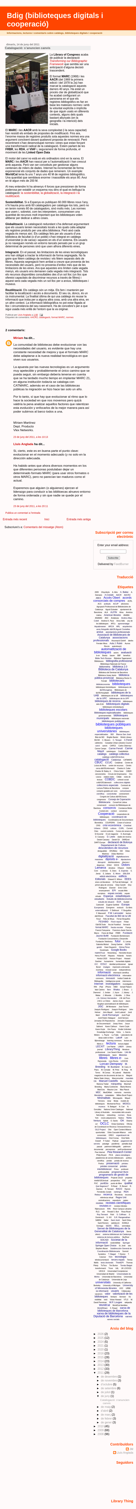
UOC (121, 1288)
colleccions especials (107, 785)
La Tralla (115, 1035)
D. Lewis (111, 837)
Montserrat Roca (113, 1104)
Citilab (119, 777)
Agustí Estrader (112, 609)
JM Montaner (111, 1007)
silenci (97, 1234)
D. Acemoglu (126, 834)
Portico (101, 1164)
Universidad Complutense (117, 1271)
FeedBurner (121, 564)
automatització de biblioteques (110, 650)
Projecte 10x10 (117, 1178)
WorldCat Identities (120, 1305)
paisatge (105, 1144)
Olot (109, 1130)
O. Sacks (114, 1121)
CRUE (105, 828)
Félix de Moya (108, 919)
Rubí (112, 1215)
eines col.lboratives (102, 882)
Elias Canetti (121, 885)
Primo (116, 1169)
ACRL (130, 601)
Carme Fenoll (116, 748)
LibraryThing (112, 1049)
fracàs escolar (117, 927)
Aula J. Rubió (116, 643)
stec (129, 1246)
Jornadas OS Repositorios (104, 1021)
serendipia (126, 1226)
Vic (130, 1297)
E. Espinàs (123, 871)
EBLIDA (126, 873)
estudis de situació (106, 902)
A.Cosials (109, 595)
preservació (112, 1163)
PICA (111, 1155)
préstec (125, 1163)
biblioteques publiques (113, 721)
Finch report (116, 922)
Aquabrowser (100, 626)
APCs (113, 624)
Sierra (128, 1231)
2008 (101, 1434)
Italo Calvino (100, 990)
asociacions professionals (118, 632)
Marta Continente (111, 1087)
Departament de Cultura (113, 845)
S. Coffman (121, 1214)
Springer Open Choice (105, 1245)
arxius (100, 631)
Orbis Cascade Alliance (116, 1132)
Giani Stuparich (110, 947)
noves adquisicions (108, 1118)
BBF (119, 655)
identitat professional (117, 964)
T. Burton (121, 1254)
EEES (128, 879)
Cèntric (129, 766)
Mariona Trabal (103, 1084)
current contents (107, 831)
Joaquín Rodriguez (101, 1009)
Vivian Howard (115, 1300)
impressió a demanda (121, 967)
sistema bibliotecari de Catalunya (117, 1234)
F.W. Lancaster (115, 913)
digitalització (106, 856)
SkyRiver (125, 1237)
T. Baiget (112, 1254)
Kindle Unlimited (124, 1029)
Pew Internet (100, 1152)
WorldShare (102, 1308)
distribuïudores (114, 862)
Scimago (99, 1226)
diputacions (126, 859)
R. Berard (123, 1186)
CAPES (113, 746)
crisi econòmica (112, 825)
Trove (110, 1268)
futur (118, 941)
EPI (114, 890)
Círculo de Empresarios (117, 774)
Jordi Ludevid (120, 1012)
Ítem (109, 990)
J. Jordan (106, 992)
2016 (101, 1353)
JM (131, 1449)
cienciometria (100, 774)
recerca (107, 1194)
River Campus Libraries (122, 1209)
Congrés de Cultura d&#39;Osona (113, 797)
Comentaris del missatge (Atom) (43, 527)
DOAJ (109, 865)
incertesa (99, 970)
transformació (100, 1268)
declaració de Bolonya (120, 842)
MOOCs (126, 1103)
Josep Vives (118, 1024)
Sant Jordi (115, 1220)
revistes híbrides (120, 1206)
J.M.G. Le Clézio (103, 1001)
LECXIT (100, 1046)
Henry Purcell (100, 956)
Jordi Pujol (126, 1015)
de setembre (109, 1388)
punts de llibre (116, 1183)
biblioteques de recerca (108, 701)
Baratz (104, 655)
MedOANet (107, 1092)
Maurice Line (112, 1090)
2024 (101, 1341)
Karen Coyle (124, 1026)
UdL (117, 1268)
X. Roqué (113, 1308)
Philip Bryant (101, 1155)
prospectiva (115, 1181)
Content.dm (104, 811)
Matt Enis (101, 1090)
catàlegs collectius (119, 754)
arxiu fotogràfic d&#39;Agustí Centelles (113, 629)
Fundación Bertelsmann (120, 936)
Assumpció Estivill (118, 641)
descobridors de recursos (113, 847)
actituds (107, 604)
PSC (124, 1181)
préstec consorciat (109, 1166)
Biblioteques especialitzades (107, 713)
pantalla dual (127, 1144)
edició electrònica (108, 876)
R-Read (114, 1186)
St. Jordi (122, 1246)
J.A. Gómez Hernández (107, 998)
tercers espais (118, 1260)
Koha (119, 1032)
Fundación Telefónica (104, 942)
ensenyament (104, 891)
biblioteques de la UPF (119, 698)
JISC (100, 1006)
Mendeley (98, 1095)
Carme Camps (100, 749)
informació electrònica (108, 975)
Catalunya (116, 760)
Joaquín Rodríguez (119, 1009)
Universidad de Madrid (105, 1274)
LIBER (121, 1047)
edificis (123, 876)
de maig (106, 1406)
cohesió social (123, 780)
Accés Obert (111, 597)
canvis (104, 746)
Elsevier (112, 888)
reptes (125, 1200)
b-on (98, 655)
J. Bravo (125, 990)
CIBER (129, 771)
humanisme (108, 961)
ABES (98, 598)
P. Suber (106, 1141)
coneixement (124, 794)
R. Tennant (109, 1189)
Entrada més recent (15, 519)
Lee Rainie (111, 1047)
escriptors (101, 893)
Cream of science (124, 823)
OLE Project (100, 1129)
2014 (101, 1361)
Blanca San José (123, 734)
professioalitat (103, 1172)
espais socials (115, 893)
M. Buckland (113, 1067)
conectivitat (112, 794)
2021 (101, 1345)
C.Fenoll (128, 740)
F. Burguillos (126, 910)
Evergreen (110, 908)
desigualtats (102, 851)
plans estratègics (122, 1155)
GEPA (127, 944)
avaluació (126, 652)
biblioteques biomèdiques (106, 687)
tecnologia (120, 1256)
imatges (106, 967)
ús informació (102, 1291)
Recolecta (119, 1195)
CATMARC (127, 760)
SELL (116, 1226)
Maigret (129, 1075)
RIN (108, 1209)
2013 (101, 1364)
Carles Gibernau (124, 746)
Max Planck (124, 1090)
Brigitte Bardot (112, 737)
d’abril (105, 1410)
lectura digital (123, 1044)
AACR (119, 595)
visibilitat (98, 1300)
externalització (101, 910)
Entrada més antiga (79, 519)
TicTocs (104, 1265)
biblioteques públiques (113, 724)
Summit (125, 1251)
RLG (98, 1212)
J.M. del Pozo (124, 998)
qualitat (128, 1183)
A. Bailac (124, 592)
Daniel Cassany (103, 840)
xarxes (128, 1316)
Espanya (108, 896)
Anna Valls (121, 621)
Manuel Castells (108, 1080)
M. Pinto (116, 1070)
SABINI (98, 1220)
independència (125, 970)
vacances (98, 1294)
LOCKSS (124, 1061)
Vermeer (122, 1297)
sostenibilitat (115, 1243)
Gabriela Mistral (102, 944)
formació (126, 925)
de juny (105, 1396)
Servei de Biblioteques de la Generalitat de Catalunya (112, 1230)
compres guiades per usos (107, 791)
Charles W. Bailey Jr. (103, 771)
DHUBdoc (113, 851)
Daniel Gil (116, 840)
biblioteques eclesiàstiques (113, 707)
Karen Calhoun (111, 1026)
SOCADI (104, 1240)
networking (111, 1115)
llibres (103, 1058)
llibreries (123, 1055)
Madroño (126, 1073)
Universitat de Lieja (119, 1280)
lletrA (114, 1055)
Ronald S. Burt (113, 1212)
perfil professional (125, 1149)
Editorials (100, 879)
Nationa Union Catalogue (114, 1109)
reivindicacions (104, 1200)
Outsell (98, 1141)
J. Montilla (118, 995)
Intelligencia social (113, 981)
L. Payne (105, 1035)
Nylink (105, 1121)
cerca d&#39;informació (105, 768)
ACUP (116, 604)
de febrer (107, 1418)
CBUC (99, 762)
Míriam (18, 338)
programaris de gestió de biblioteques (111, 1176)
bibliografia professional (119, 661)
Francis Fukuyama (102, 930)
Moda (116, 1101)
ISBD (116, 987)
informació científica (121, 973)
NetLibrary (100, 1115)
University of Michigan (111, 1285)
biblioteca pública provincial (112, 676)
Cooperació (106, 814)
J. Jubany (125, 992)
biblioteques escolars (113, 709)
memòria (127, 1092)
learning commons (114, 1041)
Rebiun (98, 1195)
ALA (106, 612)
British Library (126, 737)
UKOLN (102, 1271)
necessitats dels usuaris (121, 1112)
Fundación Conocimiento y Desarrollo (113, 939)
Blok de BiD (99, 737)
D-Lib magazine (112, 834)
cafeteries (99, 743)
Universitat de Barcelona (111, 1277)
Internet (98, 983)
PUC (96, 1183)
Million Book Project (124, 1095)
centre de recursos (116, 766)
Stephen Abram (102, 1248)
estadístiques (123, 896)
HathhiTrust (100, 953)
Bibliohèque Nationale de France (113, 664)
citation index (109, 777)
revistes (99, 1203)
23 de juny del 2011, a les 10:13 (30, 437)
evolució (120, 908)
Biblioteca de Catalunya (113, 669)
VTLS (126, 1300)
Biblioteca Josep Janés (107, 675)
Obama (129, 1121)
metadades (109, 1095)
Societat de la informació (111, 1241)
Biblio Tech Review (103, 658)
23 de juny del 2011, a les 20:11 (30, 506)
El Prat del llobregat (120, 882)
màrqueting (116, 1084)
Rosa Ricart (126, 1212)
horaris (129, 956)
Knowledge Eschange (105, 1032)
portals (109, 1161)
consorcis (109, 808)
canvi (97, 746)
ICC (96, 964)
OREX (111, 1135)
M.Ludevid (117, 1073)
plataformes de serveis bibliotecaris (109, 1158)
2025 (101, 1337)
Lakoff (119, 1037)
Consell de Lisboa (120, 802)
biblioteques (121, 684)
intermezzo (127, 981)
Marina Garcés (126, 1081)
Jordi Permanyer (110, 1015)
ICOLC (103, 964)
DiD (121, 851)
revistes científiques (118, 1202)
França (128, 927)
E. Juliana (107, 874)
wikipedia (128, 1302)
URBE (128, 1288)
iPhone (108, 987)
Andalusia (115, 618)
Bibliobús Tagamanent (122, 658)
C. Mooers (106, 740)
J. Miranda (107, 995)
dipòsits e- (112, 859)
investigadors (113, 983)
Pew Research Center (119, 1152)
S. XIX (109, 1217)
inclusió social (111, 970)
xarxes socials (113, 1319)
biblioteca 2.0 (120, 666)
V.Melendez (126, 1291)
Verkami (113, 1297)
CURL (121, 828)
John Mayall (107, 1012)
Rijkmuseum (100, 1209)
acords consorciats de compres (112, 599)
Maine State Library (102, 1078)
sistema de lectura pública (108, 1237)
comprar (125, 788)
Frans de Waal (107, 933)
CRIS (98, 826)
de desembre (109, 1376)
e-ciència (103, 871)
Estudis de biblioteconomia (119, 899)
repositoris (116, 1200)
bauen (112, 655)
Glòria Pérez (124, 947)
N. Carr (122, 1107)
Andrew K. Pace (107, 621)
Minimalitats (103, 1097)
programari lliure (120, 1172)
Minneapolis (117, 1098)
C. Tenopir (117, 740)
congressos (101, 799)
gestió (99, 947)
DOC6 (116, 865)
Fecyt (98, 919)
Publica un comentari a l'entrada (22, 513)
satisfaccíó (115, 1223)
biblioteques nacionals (120, 718)
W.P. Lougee (115, 1302)
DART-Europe (99, 842)
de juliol (106, 1392)
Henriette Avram (125, 953)
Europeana (99, 907)
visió (105, 1300)
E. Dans (113, 871)
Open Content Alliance (123, 1130)
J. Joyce (116, 992)
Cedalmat (119, 763)
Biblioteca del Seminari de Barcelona (113, 672)
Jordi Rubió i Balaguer (106, 1018)
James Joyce (118, 1001)
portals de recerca (121, 1161)
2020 (101, 1349)
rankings (117, 1192)
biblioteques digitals (117, 703)
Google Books (119, 949)
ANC (106, 618)
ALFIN (113, 612)
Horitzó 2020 (102, 959)
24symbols (105, 592)
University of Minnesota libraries (114, 1286)
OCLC (104, 1123)
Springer (126, 1243)
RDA (126, 1191)
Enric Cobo (122, 888)
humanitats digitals (123, 961)
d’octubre (107, 1384)
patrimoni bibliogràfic (112, 1147)
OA (122, 1120)
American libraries (112, 615)
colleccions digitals (122, 782)
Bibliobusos (98, 661)
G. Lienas (127, 942)
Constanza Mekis (125, 808)
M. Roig (125, 1070)
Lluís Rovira (113, 1061)
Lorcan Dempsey (111, 1063)
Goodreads (104, 950)
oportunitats (100, 1132)
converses (123, 811)
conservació (101, 805)
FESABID (104, 921)
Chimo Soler (119, 771)
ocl (96, 1124)
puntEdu (104, 1183)
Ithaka (116, 989)
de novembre (109, 1380)
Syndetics (102, 1254)
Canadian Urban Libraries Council (118, 743)
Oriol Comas (114, 1138)
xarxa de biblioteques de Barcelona (114, 1309)
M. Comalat (105, 1070)
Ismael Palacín (126, 987)
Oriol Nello (125, 1138)
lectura (111, 1043)
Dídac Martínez (118, 854)
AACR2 (34, 317)
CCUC (108, 762)
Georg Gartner (116, 944)
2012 (101, 1368)
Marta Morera (125, 1087)
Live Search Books (114, 1052)
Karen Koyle (100, 1029)
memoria (117, 1092)
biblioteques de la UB (109, 696)
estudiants (99, 899)
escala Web (123, 891)
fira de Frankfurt (114, 925)
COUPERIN (110, 823)
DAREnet (125, 840)
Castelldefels (123, 751)
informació (104, 972)
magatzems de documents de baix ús (109, 1075)
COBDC (110, 779)
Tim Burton (113, 1265)
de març (106, 1414)
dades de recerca (124, 837)
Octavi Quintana (117, 1124)
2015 (101, 1357)
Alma (121, 612)
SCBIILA (125, 1223)
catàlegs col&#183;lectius (113, 757)
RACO (119, 1189)
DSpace (121, 868)
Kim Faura (112, 1029)
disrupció (102, 862)
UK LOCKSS (126, 1268)
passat (99, 1147)
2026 (101, 1333)
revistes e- (105, 1205)
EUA (119, 902)
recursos (128, 1195)
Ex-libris (129, 908)
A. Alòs (115, 592)
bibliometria (104, 667)
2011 (101, 1372)
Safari (106, 1220)
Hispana (111, 956)
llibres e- (116, 1058)
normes (69, 317)
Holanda (120, 956)
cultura (113, 828)
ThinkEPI (120, 1263)
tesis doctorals (107, 1263)
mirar (109, 1101)
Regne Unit (121, 1197)
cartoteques (111, 751)
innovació (110, 978)
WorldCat (104, 1304)
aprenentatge (123, 624)
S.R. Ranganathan (122, 1217)
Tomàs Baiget (126, 1265)
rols (103, 1212)
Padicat (115, 1141)
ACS (99, 604)
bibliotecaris (116, 680)
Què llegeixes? (102, 1186)
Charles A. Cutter (124, 768)
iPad (101, 987)
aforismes (125, 604)
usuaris (115, 1290)
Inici (46, 519)
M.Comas (106, 1073)
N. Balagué (112, 1107)
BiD (112, 734)
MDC (98, 1092)
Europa (125, 904)
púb (129, 1181)
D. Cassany (99, 837)
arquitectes (127, 626)
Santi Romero (103, 1223)
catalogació (44, 317)
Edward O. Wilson (115, 879)
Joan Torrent (123, 1007)
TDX (110, 1257)
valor (107, 1293)
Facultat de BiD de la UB (118, 916)
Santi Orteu (126, 1220)
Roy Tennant (102, 1214)
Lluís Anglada (23, 444)
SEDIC (109, 1226)
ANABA (126, 615)
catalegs (102, 754)
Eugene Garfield (112, 905)
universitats (103, 1282)
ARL (118, 626)
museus (101, 1106)
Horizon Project (116, 959)
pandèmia (115, 1144)
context (114, 811)
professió (124, 1169)
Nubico (121, 1118)
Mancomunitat (117, 1078)
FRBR (117, 933)
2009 (97, 592)
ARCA (111, 626)
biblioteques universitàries (110, 729)
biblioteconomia (103, 684)
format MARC (58, 317)
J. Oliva (127, 995)
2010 (101, 1426)
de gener (106, 1422)
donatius (112, 868)
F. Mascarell (101, 913)
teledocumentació (102, 1260)
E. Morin (116, 873)
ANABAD (98, 618)
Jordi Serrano (123, 1018)
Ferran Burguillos (123, 919)
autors (116, 653)
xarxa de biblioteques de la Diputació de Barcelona (112, 1315)
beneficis (126, 655)
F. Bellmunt (114, 910)
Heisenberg (111, 953)
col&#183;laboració (103, 783)
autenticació (116, 646)
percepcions (110, 1149)
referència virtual (106, 1198)
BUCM (97, 740)
